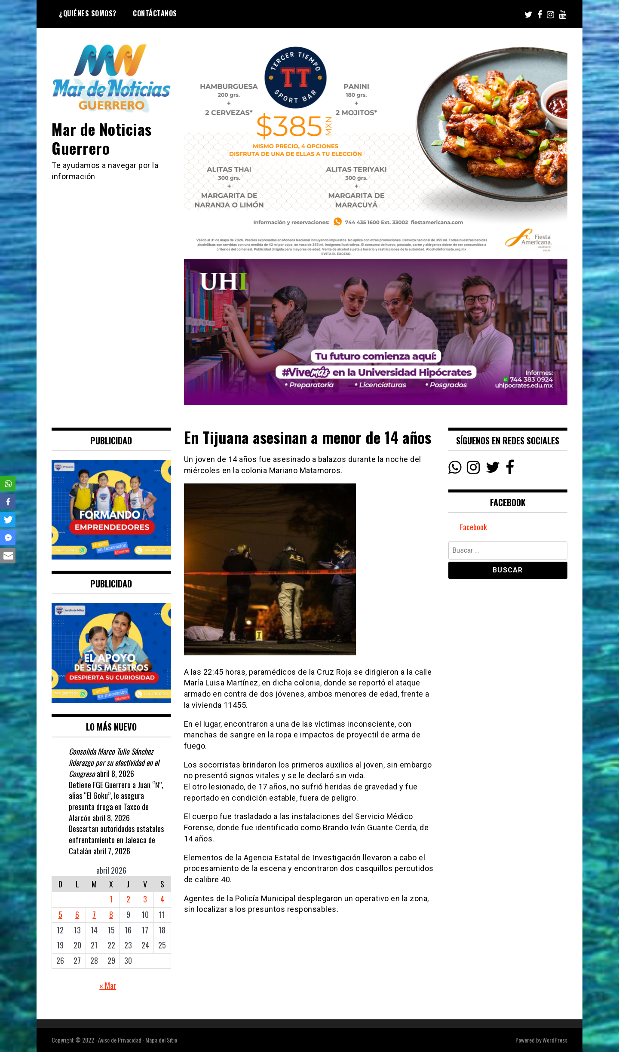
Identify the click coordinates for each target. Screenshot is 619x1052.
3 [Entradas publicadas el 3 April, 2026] (145, 899)
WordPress (554, 1039)
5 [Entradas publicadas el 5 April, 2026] (60, 914)
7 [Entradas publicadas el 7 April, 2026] (94, 914)
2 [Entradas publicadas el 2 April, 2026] (128, 899)
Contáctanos (155, 13)
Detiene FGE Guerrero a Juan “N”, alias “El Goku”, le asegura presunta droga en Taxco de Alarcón (116, 801)
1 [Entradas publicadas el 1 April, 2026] (111, 899)
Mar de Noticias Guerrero (102, 138)
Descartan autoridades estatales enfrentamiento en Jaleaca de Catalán (116, 839)
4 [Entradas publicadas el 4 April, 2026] (162, 899)
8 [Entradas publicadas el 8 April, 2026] (111, 914)
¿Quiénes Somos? (87, 13)
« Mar (107, 985)
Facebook (473, 527)
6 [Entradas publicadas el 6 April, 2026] (77, 914)
